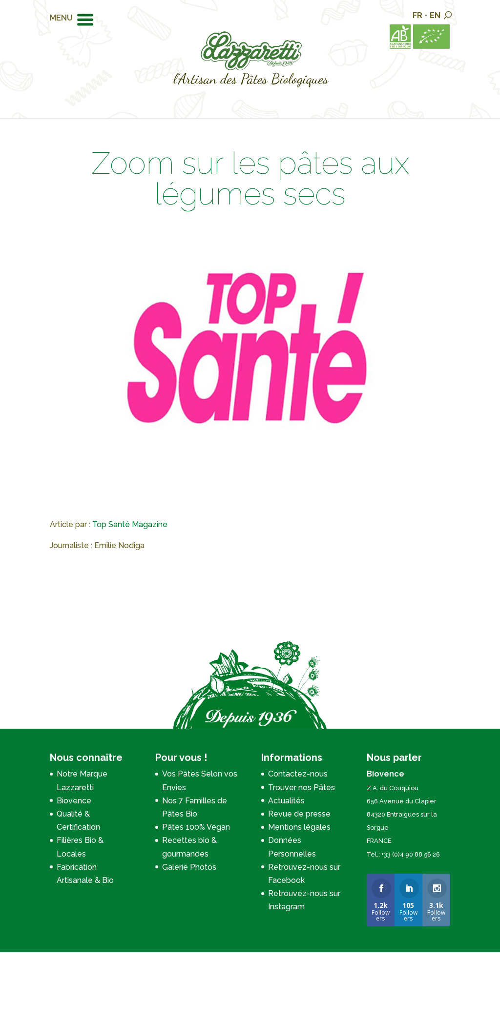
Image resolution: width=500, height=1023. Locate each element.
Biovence (74, 800)
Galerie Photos (189, 867)
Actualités (286, 800)
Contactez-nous (298, 773)
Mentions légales (299, 827)
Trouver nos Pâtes (301, 787)
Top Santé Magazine (129, 524)
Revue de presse (299, 813)
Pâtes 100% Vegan (196, 827)
